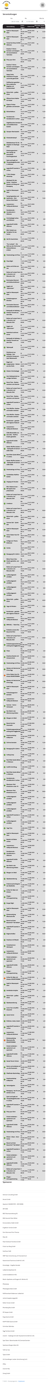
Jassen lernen (10, 1015)
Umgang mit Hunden (12, 482)
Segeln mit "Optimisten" (10, 287)
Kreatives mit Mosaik (12, 940)
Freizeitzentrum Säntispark (11, 946)
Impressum (21, 1381)
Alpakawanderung (11, 879)
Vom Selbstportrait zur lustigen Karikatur (12, 377)
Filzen (8, 651)
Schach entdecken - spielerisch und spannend (12, 959)
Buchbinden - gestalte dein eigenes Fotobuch (12, 422)
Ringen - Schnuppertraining (11, 897)
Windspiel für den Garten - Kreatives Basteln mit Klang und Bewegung (12, 183)
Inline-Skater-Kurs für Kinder (13, 675)
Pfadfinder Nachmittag (13, 1073)
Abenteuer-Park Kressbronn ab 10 (11, 791)
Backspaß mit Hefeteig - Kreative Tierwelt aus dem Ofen (13, 312)
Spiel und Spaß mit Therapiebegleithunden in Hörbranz (13, 162)
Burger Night (10, 903)
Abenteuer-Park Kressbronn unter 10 (12, 785)
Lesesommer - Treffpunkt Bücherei (12, 205)
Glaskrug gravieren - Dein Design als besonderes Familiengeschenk (12, 153)
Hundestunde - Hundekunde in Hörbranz (10, 212)
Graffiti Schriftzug (11, 767)
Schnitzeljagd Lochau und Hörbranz (12, 219)
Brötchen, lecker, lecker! (13, 1021)
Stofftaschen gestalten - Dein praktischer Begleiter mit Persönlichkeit (13, 85)
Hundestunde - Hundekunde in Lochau (13, 118)
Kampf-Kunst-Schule (12, 1061)
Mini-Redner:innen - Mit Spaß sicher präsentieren (12, 489)
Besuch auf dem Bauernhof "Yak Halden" (13, 921)
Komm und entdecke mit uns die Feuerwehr (13, 1067)
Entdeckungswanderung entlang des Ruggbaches (13, 645)
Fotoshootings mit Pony (13, 255)
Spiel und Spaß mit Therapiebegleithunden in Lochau (13, 1098)
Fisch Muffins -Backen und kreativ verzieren (12, 409)
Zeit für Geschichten (12, 239)
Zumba (8, 548)
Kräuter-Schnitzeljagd (12, 371)
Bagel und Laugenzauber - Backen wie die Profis (13, 364)
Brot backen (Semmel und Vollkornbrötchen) (12, 281)
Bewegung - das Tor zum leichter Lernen (13, 1092)
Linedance (9, 503)
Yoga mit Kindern (11, 606)
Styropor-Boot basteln (12, 132)
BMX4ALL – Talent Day (12, 625)
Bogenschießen (10, 934)
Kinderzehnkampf (11, 138)
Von (11, 18)
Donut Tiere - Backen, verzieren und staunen (12, 383)
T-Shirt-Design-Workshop (11, 175)
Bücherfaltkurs (10, 111)
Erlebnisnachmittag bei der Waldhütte (13, 885)
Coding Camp (10, 755)
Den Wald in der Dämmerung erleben (12, 712)
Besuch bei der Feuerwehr (10, 724)
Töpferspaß (9, 347)
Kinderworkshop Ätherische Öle (11, 915)
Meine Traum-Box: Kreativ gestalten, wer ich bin (12, 561)
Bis (26, 18)
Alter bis (41, 18)
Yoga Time (9, 828)
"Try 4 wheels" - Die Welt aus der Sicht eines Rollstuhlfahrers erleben (13, 247)
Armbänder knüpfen (12, 990)
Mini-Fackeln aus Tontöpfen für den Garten (11, 232)
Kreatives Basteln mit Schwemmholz (12, 657)
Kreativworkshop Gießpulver (11, 736)
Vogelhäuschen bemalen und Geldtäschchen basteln (13, 125)
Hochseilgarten (10, 1085)
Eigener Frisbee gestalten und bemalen (13, 105)
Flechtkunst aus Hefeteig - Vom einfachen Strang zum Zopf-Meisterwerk (12, 355)
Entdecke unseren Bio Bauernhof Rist (12, 631)
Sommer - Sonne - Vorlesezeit (11, 706)
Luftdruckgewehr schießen (11, 576)
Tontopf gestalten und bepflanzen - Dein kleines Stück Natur (12, 198)
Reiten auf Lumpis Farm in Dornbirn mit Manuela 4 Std (13, 274)
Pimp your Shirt (10, 60)
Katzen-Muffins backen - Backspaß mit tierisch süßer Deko (13, 449)
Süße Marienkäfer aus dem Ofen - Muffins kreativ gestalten (12, 435)
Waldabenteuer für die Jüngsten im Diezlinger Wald (12, 145)
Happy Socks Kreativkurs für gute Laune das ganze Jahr (12, 76)
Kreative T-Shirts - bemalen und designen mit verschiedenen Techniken (13, 52)
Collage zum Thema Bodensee (12, 542)
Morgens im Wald (11, 718)
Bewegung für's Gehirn (13, 554)
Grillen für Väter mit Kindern (13, 978)
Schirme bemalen (11, 742)
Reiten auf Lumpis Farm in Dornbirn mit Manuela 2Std (13, 320)
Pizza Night (9, 261)
